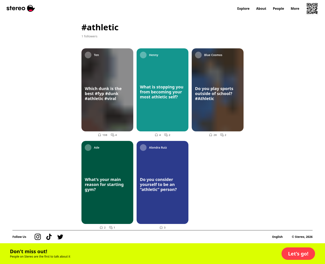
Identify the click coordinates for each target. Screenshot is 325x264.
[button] (298, 253)
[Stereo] (21, 8)
